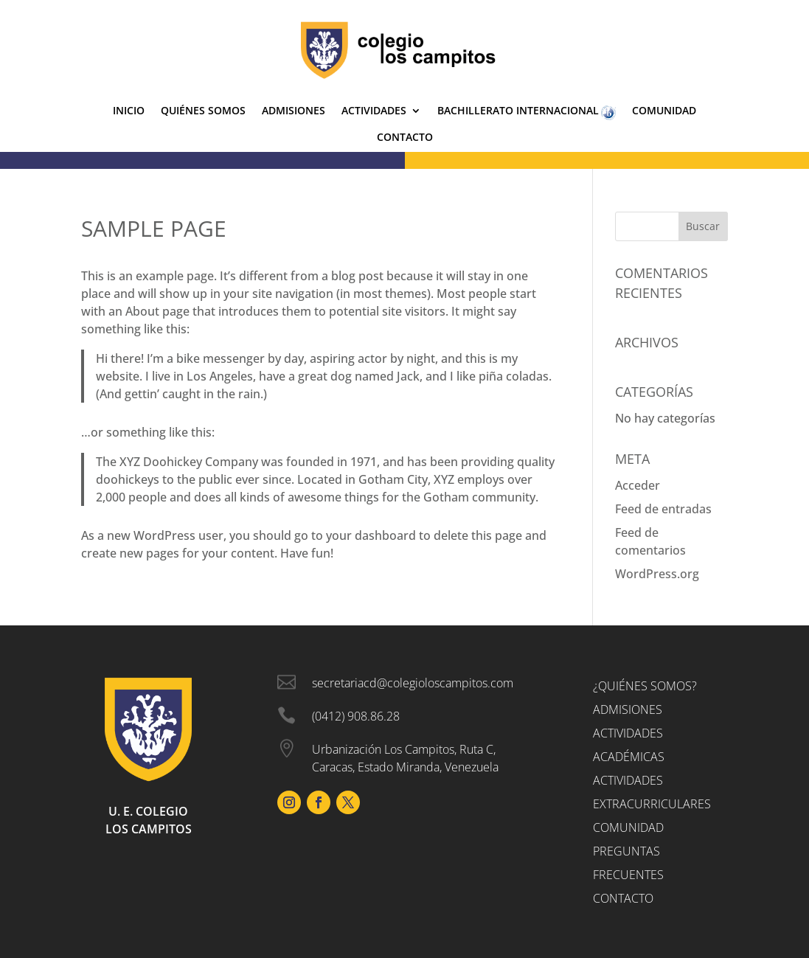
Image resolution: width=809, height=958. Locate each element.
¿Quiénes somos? (645, 686)
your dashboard (371, 535)
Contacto (405, 138)
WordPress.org (657, 574)
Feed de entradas (663, 509)
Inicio (129, 111)
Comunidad (664, 111)
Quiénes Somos (203, 111)
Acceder (637, 485)
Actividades (373, 111)
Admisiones (293, 111)
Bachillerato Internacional (526, 112)
